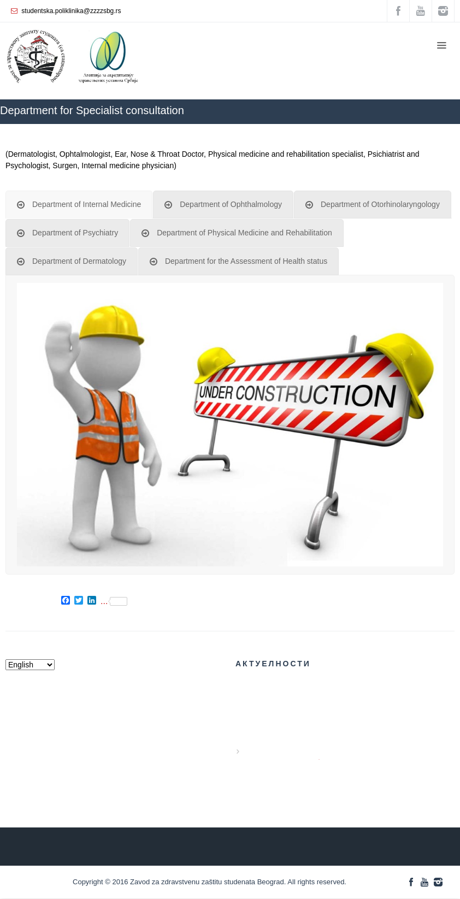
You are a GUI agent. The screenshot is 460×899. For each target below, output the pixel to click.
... (114, 601)
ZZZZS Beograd (295, 129)
